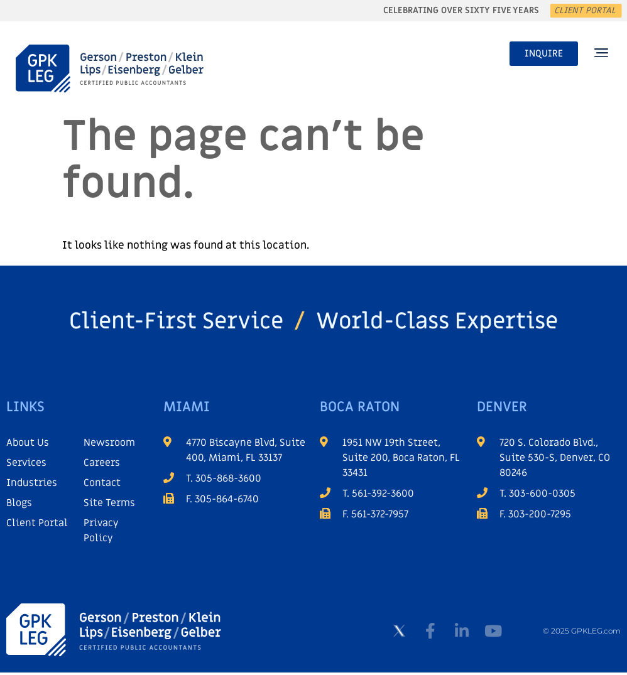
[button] (601, 53)
